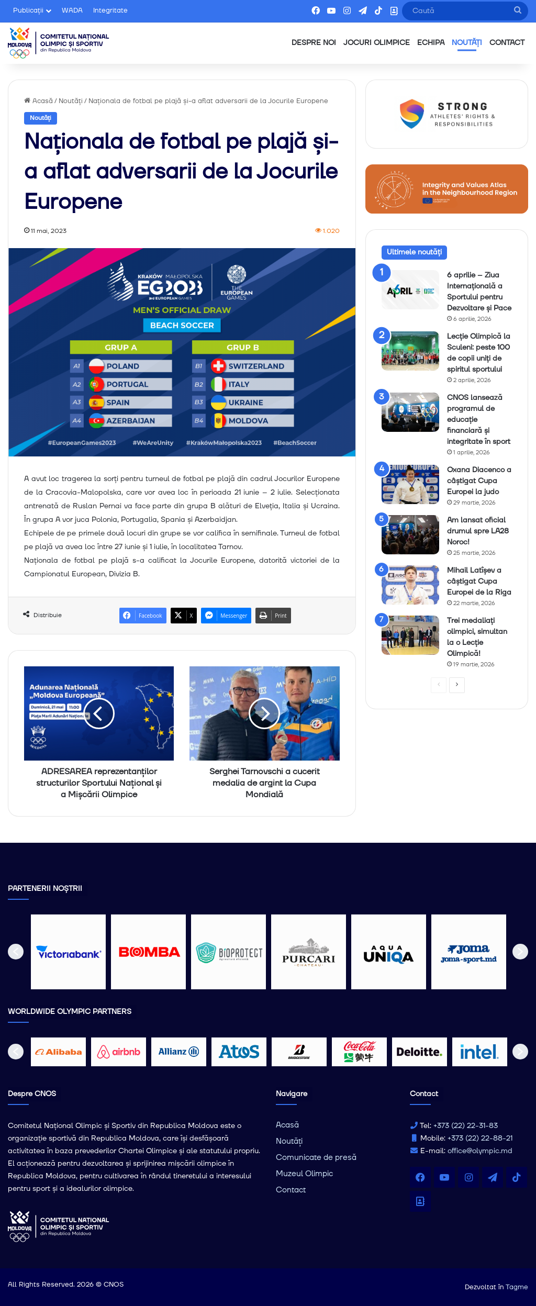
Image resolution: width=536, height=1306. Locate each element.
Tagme (517, 1287)
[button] (16, 951)
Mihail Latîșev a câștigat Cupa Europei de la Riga (479, 581)
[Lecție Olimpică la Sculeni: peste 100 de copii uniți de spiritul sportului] (410, 351)
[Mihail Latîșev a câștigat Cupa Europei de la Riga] (410, 585)
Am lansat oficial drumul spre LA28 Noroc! (478, 531)
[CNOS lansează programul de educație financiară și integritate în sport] (410, 412)
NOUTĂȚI (467, 43)
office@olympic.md (480, 1151)
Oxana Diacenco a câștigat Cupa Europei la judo (479, 481)
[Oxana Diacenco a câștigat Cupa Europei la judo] (410, 484)
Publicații (28, 10)
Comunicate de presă (316, 1158)
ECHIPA (430, 43)
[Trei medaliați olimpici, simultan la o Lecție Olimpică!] (410, 635)
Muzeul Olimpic (304, 1174)
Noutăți (71, 101)
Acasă (38, 101)
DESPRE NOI (314, 43)
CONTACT (506, 43)
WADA (72, 10)
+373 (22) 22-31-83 (465, 1126)
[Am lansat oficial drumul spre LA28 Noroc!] (410, 534)
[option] (68, 951)
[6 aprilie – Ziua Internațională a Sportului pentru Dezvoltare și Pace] (410, 289)
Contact (291, 1190)
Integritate (110, 10)
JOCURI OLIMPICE (376, 43)
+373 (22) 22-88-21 (480, 1138)
